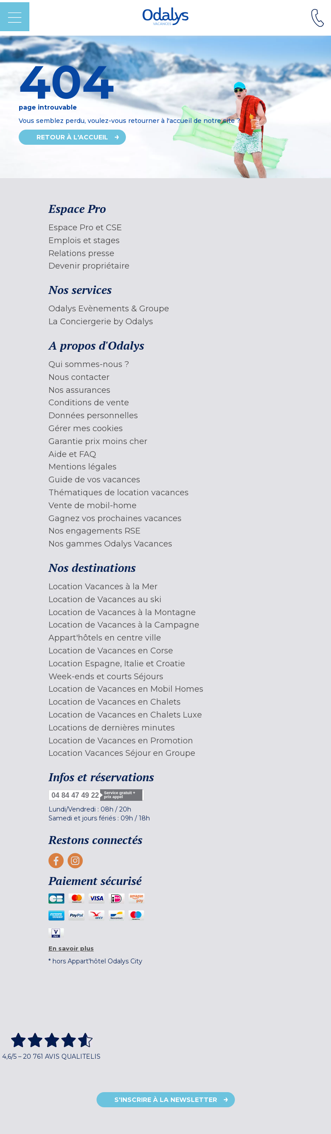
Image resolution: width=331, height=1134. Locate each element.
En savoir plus (71, 948)
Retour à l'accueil (72, 137)
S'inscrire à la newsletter (165, 1100)
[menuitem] (165, 227)
